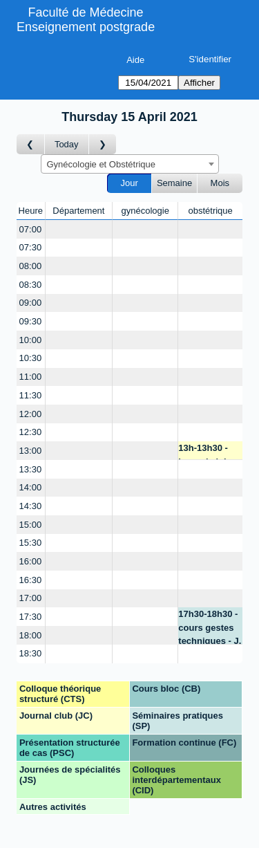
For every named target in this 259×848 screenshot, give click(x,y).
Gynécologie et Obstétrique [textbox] (101, 164)
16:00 (30, 561)
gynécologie (145, 210)
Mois (220, 183)
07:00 (30, 229)
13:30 (30, 469)
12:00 (30, 414)
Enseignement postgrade (86, 27)
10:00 (30, 340)
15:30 (30, 542)
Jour (129, 183)
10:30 (30, 358)
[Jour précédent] (31, 144)
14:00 (30, 487)
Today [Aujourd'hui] (67, 144)
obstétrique (210, 210)
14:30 (30, 506)
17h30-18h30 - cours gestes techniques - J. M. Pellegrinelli (209, 626)
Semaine (174, 183)
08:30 (30, 284)
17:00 (30, 598)
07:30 (30, 247)
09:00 (30, 302)
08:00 (30, 266)
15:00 (30, 524)
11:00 (30, 376)
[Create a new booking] (79, 229)
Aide (135, 60)
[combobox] (130, 164)
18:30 (30, 653)
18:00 (30, 635)
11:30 (30, 395)
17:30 (30, 616)
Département (78, 210)
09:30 (30, 321)
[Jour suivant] (103, 144)
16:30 (30, 580)
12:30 (30, 432)
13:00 (30, 450)
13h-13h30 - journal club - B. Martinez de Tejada (208, 451)
